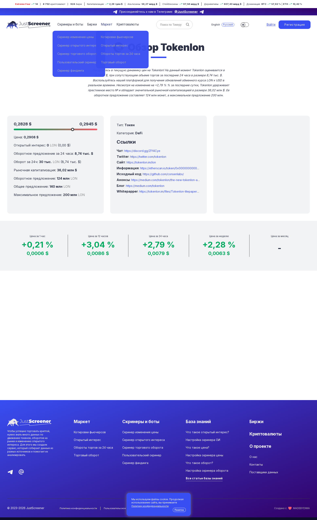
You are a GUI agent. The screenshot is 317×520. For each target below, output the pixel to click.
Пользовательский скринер (141, 458)
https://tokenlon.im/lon (141, 162)
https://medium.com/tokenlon (145, 185)
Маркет (104, 24)
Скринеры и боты (69, 24)
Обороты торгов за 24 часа (93, 450)
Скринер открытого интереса (143, 442)
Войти (268, 25)
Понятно (179, 510)
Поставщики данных (263, 481)
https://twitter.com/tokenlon (148, 156)
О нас (253, 465)
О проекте (261, 452)
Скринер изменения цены (140, 435)
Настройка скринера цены (204, 458)
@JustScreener (186, 11)
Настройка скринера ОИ (203, 442)
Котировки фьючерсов (90, 435)
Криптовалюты (124, 24)
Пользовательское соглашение (123, 511)
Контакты (256, 473)
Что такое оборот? (199, 465)
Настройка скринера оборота (207, 473)
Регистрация (293, 24)
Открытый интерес (87, 442)
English (212, 24)
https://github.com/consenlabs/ (163, 174)
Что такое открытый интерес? (207, 435)
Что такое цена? (197, 450)
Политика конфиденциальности (79, 511)
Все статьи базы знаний (204, 481)
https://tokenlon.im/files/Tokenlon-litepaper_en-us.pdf (175, 191)
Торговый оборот (86, 458)
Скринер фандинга (135, 465)
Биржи (90, 24)
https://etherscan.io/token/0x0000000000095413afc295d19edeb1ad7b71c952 (192, 168)
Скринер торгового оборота (142, 450)
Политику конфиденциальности (150, 505)
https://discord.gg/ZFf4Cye (142, 151)
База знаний (200, 422)
